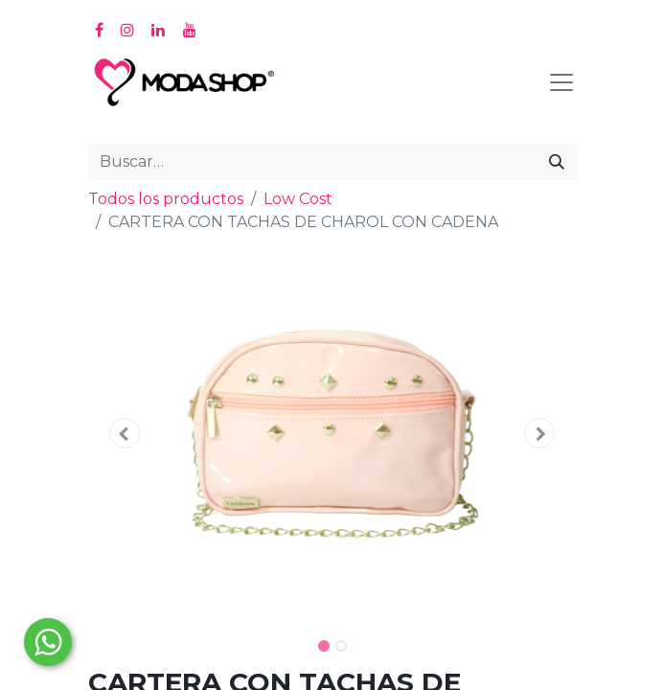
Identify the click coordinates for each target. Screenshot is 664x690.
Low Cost (297, 199)
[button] (125, 433)
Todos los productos (165, 199)
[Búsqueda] (557, 162)
